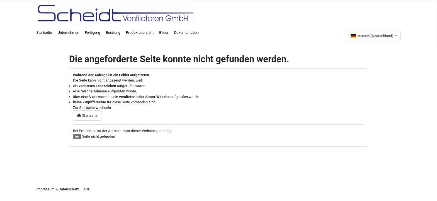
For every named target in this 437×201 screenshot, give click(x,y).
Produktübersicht (140, 32)
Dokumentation (186, 32)
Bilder (163, 32)
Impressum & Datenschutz (58, 189)
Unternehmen (68, 32)
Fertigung (92, 32)
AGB (86, 189)
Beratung (113, 32)
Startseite (44, 32)
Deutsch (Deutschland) (372, 36)
